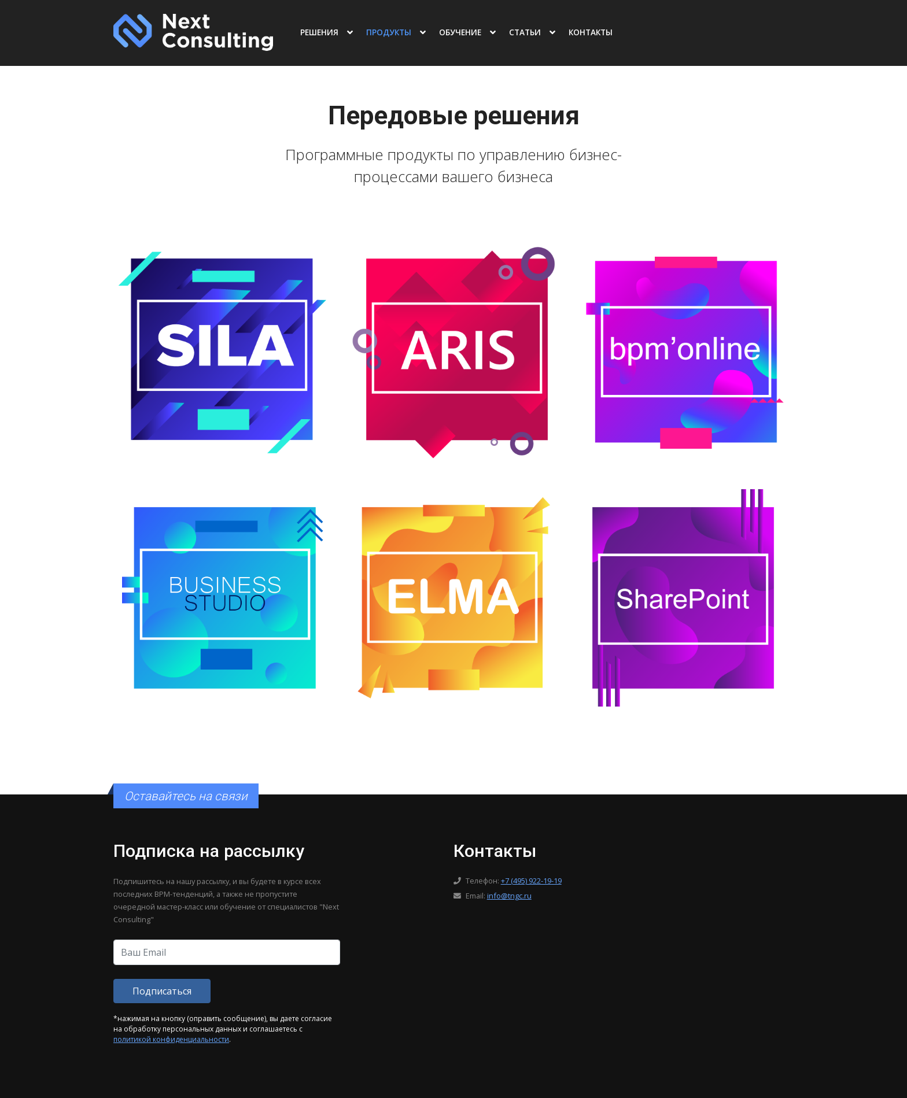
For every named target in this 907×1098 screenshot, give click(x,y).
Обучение (460, 32)
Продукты (388, 32)
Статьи (525, 32)
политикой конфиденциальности (171, 1039)
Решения (319, 32)
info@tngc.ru (509, 895)
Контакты (591, 32)
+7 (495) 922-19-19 (531, 880)
